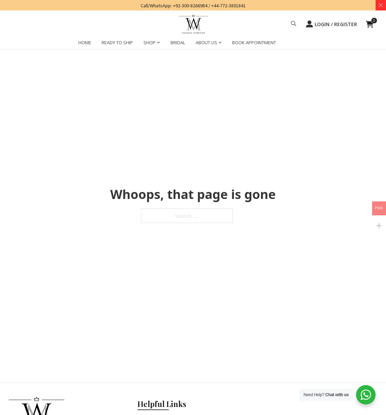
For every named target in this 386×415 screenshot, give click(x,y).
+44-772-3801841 (228, 5)
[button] (293, 24)
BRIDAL (178, 42)
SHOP (149, 42)
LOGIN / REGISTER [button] (331, 24)
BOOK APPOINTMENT (254, 42)
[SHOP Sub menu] (158, 43)
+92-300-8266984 (190, 5)
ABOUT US (206, 42)
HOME (84, 42)
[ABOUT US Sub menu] (220, 43)
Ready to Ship (117, 42)
